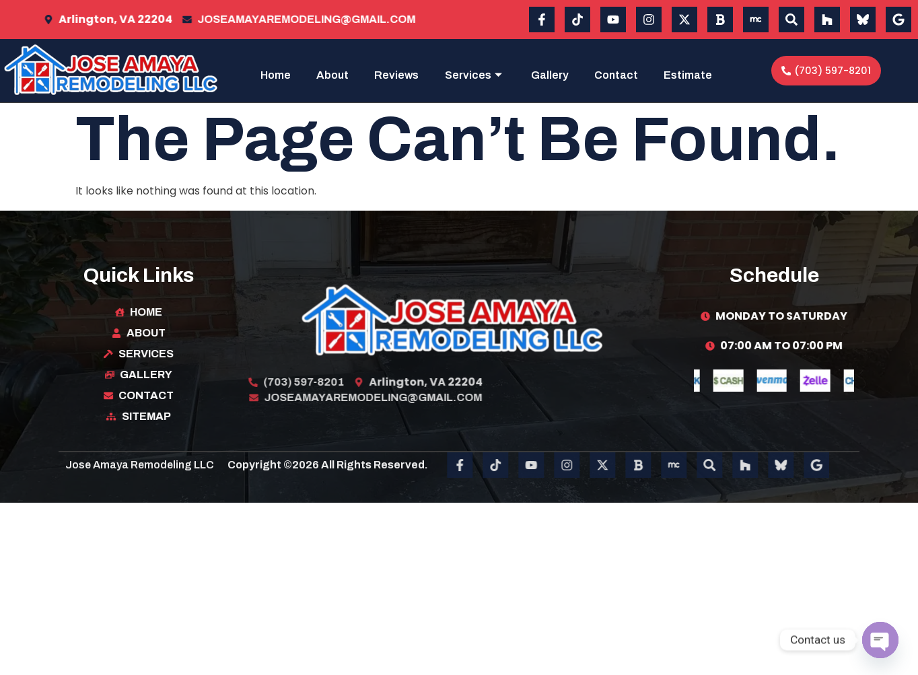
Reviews (461, 73)
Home (334, 73)
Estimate (688, 112)
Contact (690, 73)
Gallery (620, 73)
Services (540, 73)
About (394, 73)
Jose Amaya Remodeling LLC (139, 482)
